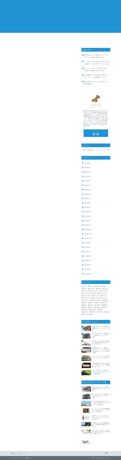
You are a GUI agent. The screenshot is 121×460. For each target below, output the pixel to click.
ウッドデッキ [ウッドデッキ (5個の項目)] (86, 293)
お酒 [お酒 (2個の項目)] (99, 288)
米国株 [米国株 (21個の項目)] (100, 311)
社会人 (51, 36)
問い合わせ (106, 36)
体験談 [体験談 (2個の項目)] (106, 300)
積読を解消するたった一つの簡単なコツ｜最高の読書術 (96, 83)
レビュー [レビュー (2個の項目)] (104, 298)
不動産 (88, 36)
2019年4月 (87, 265)
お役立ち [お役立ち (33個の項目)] (91, 288)
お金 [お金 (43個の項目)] (105, 288)
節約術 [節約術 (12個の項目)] (93, 311)
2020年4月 (87, 211)
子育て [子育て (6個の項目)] (105, 302)
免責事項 (27, 457)
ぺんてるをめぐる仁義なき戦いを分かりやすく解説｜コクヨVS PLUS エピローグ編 (96, 63)
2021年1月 (87, 185)
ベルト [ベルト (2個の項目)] (105, 295)
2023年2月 (87, 163)
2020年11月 (88, 194)
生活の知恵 (42, 36)
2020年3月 (87, 216)
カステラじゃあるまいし (60, 3)
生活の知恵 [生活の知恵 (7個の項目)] (93, 309)
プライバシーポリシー (17, 457)
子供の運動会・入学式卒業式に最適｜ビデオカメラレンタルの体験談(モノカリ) (96, 76)
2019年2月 (87, 274)
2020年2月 (87, 220)
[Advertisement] (60, 20)
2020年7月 (87, 198)
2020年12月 (88, 189)
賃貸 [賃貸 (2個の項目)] (91, 314)
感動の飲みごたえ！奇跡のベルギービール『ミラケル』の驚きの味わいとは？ (96, 56)
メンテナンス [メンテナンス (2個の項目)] (86, 298)
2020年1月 (87, 225)
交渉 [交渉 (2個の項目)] (99, 300)
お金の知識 (15, 36)
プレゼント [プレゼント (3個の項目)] (97, 295)
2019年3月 (87, 269)
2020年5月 (87, 207)
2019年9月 (87, 243)
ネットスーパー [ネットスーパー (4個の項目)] (87, 295)
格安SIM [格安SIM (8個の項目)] (98, 307)
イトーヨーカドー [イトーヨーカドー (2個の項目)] (94, 291)
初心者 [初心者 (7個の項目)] (91, 302)
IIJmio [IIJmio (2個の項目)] (97, 286)
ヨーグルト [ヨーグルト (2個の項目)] (96, 298)
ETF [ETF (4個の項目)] (90, 286)
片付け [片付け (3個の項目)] (85, 309)
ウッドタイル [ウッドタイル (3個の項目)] (105, 291)
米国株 (24, 36)
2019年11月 (88, 234)
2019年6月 (87, 256)
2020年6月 (87, 203)
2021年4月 (87, 176)
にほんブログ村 (86, 442)
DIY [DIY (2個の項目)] (84, 286)
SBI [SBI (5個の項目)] (84, 288)
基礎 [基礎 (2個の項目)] (98, 302)
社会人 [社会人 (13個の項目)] (85, 311)
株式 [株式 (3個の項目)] (91, 307)
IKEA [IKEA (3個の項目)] (104, 286)
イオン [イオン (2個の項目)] (85, 291)
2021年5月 (87, 172)
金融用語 (60, 36)
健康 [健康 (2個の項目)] (84, 302)
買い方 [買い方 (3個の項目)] (85, 314)
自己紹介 (97, 36)
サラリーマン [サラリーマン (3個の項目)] (102, 293)
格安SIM (78, 36)
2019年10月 (88, 238)
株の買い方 (33, 36)
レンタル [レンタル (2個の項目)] (85, 300)
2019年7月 (87, 251)
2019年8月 (87, 247)
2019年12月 (88, 229)
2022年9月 (87, 167)
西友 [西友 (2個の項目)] (107, 311)
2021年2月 (87, 180)
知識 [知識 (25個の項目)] (101, 309)
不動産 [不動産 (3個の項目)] (93, 300)
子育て (69, 36)
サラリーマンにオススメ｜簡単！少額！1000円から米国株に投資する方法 (95, 69)
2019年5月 (87, 260)
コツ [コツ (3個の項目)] (94, 293)
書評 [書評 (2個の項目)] (84, 307)
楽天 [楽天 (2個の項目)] (105, 307)
